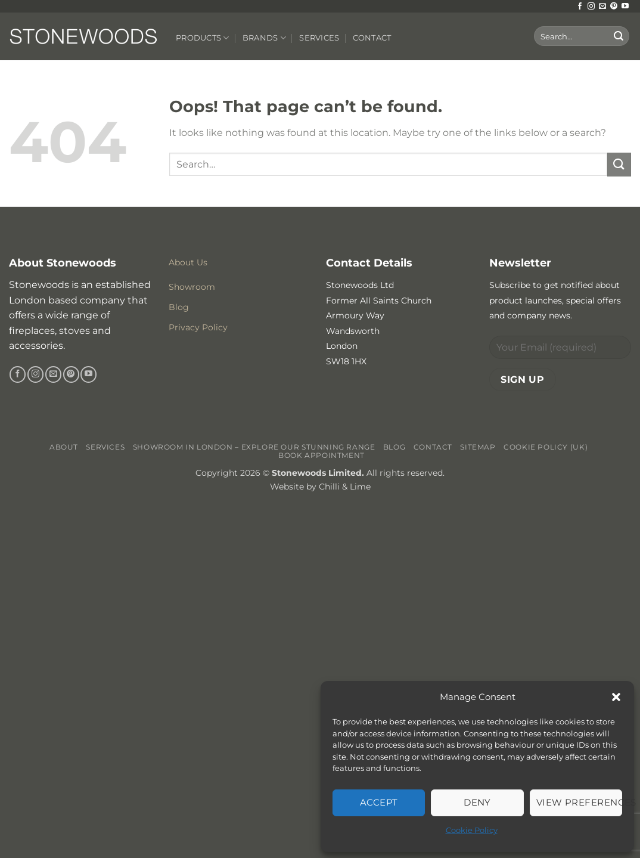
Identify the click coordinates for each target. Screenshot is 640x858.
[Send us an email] (602, 6)
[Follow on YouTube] (625, 6)
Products (202, 38)
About (63, 446)
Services (319, 37)
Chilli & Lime (345, 486)
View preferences (579, 802)
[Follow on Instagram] (591, 6)
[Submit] (618, 36)
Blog (394, 446)
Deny (477, 802)
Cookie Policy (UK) (546, 446)
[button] (616, 697)
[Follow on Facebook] (579, 6)
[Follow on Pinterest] (613, 6)
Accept (379, 802)
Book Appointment (321, 455)
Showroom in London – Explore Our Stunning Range (254, 446)
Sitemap (477, 446)
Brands (264, 38)
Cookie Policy (472, 830)
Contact (372, 37)
